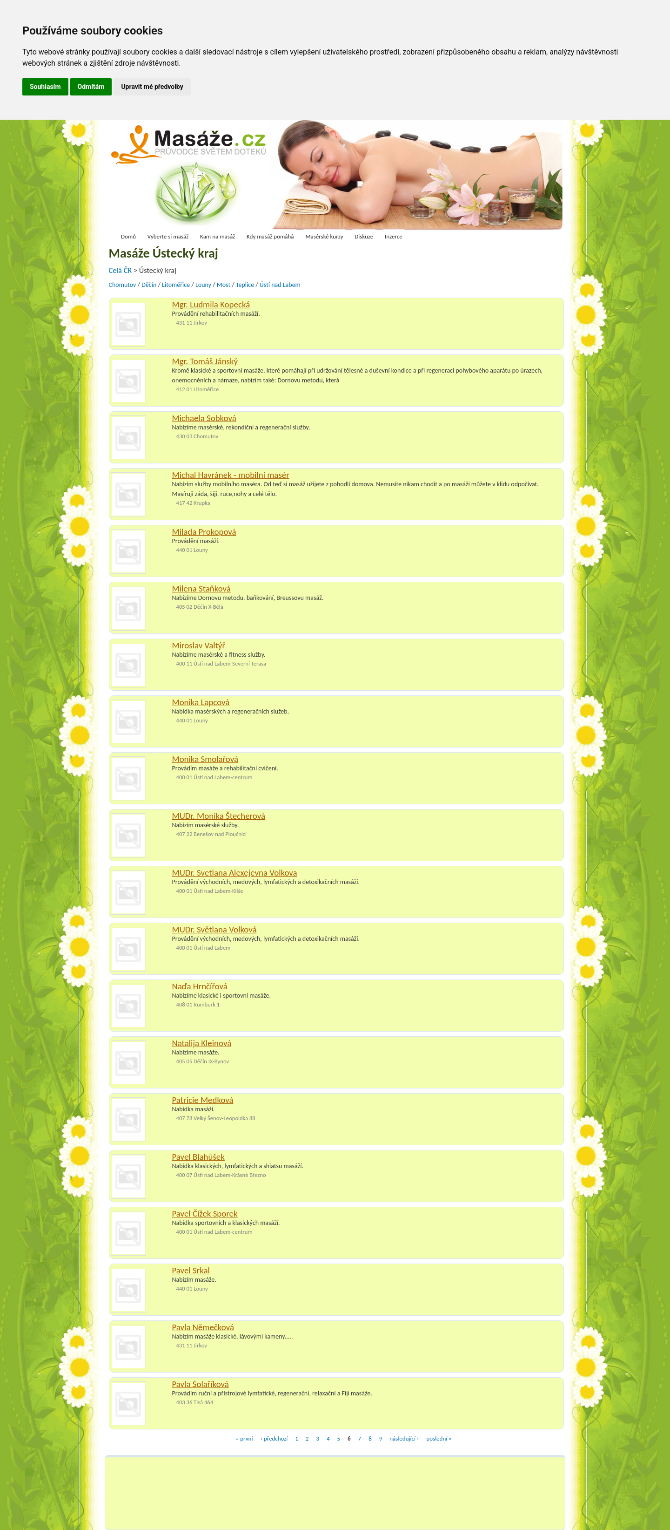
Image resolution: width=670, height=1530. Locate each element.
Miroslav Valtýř (199, 645)
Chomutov (122, 285)
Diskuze (364, 236)
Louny (203, 285)
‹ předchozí (274, 1438)
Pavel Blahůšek (198, 1156)
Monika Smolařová (205, 759)
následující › (404, 1438)
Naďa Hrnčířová (200, 986)
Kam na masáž (217, 236)
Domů (128, 236)
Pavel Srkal (191, 1270)
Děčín (148, 285)
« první (244, 1438)
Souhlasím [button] (45, 86)
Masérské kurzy (324, 236)
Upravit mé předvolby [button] (152, 86)
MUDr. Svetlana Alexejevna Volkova (234, 872)
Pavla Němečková (203, 1327)
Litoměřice (176, 285)
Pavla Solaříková (200, 1384)
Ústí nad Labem (280, 285)
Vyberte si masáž (168, 236)
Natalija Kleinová (202, 1043)
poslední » (438, 1438)
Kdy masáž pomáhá (270, 236)
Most (223, 285)
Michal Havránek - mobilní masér (230, 474)
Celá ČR (121, 270)
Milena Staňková (201, 588)
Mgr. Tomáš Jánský (205, 361)
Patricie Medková (203, 1100)
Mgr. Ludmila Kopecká (211, 304)
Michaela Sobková (204, 418)
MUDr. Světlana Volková (214, 929)
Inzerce (393, 236)
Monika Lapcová (201, 702)
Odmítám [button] (91, 86)
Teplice (245, 285)
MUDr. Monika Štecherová (219, 815)
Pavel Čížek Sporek (205, 1213)
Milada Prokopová (204, 531)
